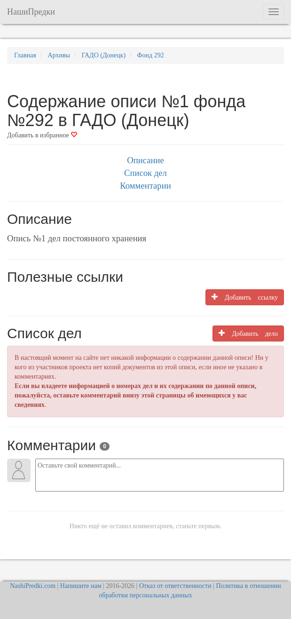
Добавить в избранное (42, 135)
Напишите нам (81, 585)
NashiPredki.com (32, 585)
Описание (145, 160)
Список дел (145, 173)
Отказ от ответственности (175, 585)
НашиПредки (31, 11)
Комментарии (145, 185)
